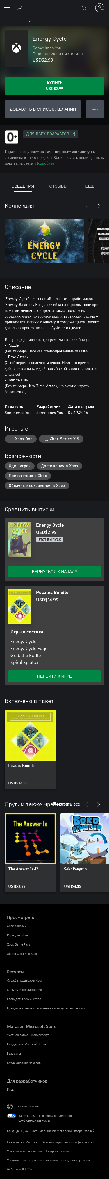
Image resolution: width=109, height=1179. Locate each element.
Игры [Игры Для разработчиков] (11, 1089)
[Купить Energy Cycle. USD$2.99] (54, 86)
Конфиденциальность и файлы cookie (69, 1142)
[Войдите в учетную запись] (100, 8)
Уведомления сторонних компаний (32, 1160)
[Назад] (87, 206)
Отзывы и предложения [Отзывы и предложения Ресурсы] (24, 989)
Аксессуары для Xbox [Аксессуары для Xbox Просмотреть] (22, 953)
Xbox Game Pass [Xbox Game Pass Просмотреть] (18, 944)
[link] (30, 749)
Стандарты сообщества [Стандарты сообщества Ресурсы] (24, 999)
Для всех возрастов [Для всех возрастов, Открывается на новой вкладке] (50, 134)
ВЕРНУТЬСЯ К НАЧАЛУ (54, 571)
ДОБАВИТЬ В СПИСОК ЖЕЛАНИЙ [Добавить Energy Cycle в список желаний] (43, 109)
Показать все (66, 804)
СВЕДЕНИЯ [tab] (23, 186)
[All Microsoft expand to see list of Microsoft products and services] (7, 8)
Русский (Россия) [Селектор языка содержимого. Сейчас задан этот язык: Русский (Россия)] (27, 1106)
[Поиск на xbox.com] (20, 7)
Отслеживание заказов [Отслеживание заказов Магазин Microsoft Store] (24, 1063)
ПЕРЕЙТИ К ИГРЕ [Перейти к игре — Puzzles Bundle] (54, 676)
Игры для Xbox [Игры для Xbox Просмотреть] (17, 935)
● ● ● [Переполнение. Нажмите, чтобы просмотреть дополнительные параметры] (95, 109)
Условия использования (24, 1151)
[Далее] (98, 206)
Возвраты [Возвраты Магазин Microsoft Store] (14, 1053)
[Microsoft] (54, 4)
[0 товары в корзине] (86, 8)
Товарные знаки (57, 1151)
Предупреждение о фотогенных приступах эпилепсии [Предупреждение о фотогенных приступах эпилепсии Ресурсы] (46, 1008)
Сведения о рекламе (76, 1160)
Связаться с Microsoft (23, 1142)
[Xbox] (15, 21)
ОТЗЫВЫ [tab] (58, 186)
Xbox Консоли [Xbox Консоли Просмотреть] (16, 926)
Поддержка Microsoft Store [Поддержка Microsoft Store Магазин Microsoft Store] (26, 1044)
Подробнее (44, 163)
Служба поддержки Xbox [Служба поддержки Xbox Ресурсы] (24, 980)
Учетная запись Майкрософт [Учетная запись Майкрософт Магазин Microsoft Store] (28, 1035)
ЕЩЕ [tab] (89, 186)
